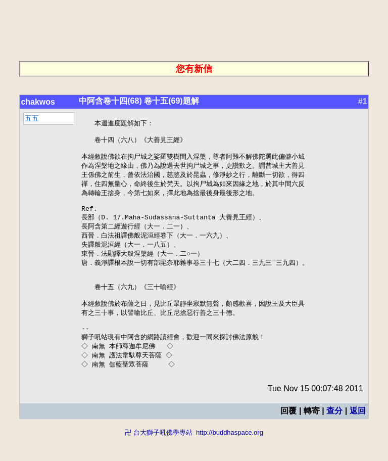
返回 (358, 434)
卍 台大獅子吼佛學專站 (158, 456)
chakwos (38, 102)
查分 (334, 434)
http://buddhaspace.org (229, 456)
